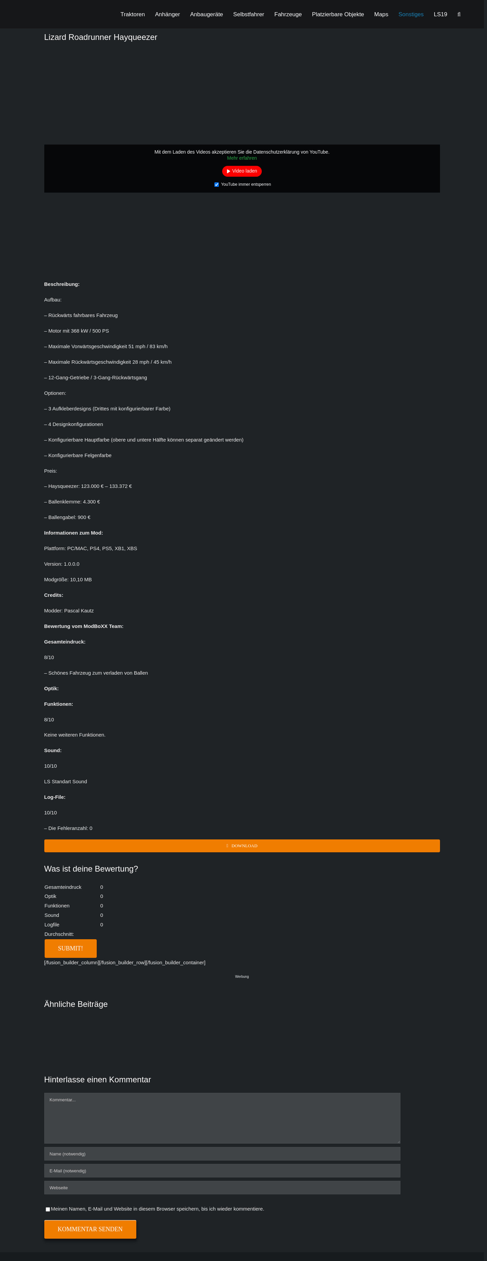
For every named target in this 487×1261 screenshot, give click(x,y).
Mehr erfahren (242, 158)
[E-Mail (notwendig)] (222, 1170)
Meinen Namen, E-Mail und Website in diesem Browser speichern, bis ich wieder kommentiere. (157, 1209)
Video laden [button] (244, 171)
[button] (459, 14)
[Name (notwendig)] (222, 1154)
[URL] (222, 1187)
